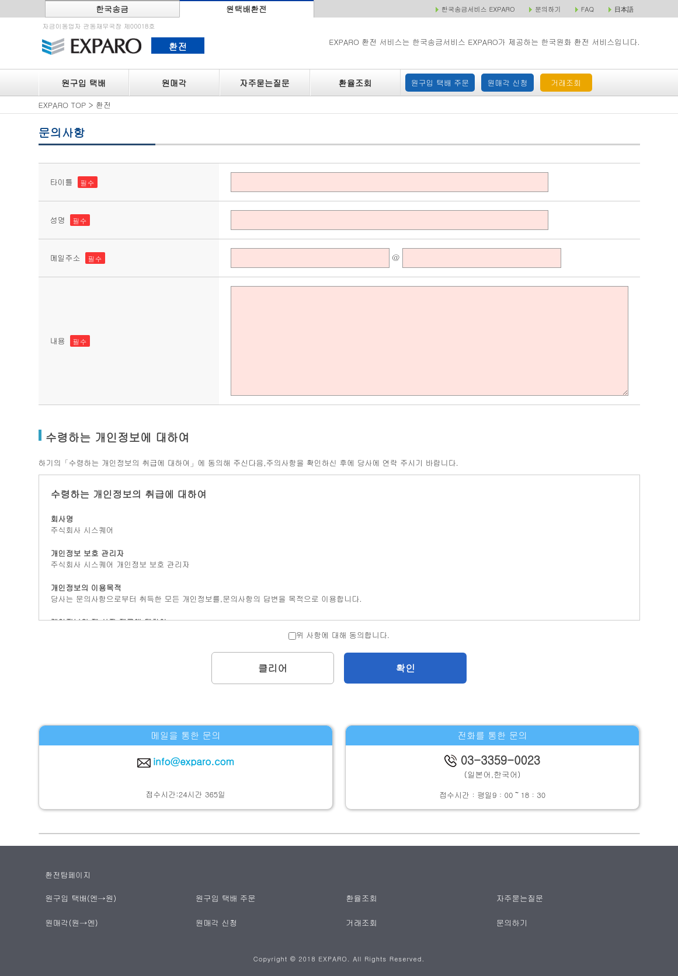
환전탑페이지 (68, 874)
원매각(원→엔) (71, 922)
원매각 (174, 83)
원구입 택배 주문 (440, 82)
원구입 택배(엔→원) (80, 898)
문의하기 (512, 922)
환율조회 (354, 83)
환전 (178, 46)
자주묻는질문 (264, 83)
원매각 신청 (507, 82)
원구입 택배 (83, 83)
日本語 (624, 9)
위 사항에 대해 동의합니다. (339, 634)
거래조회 (566, 82)
